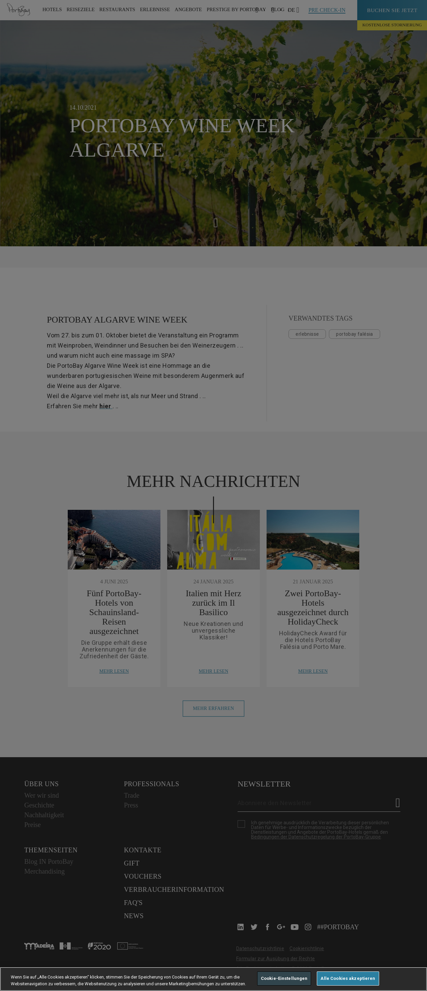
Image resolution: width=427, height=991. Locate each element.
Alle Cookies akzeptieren (348, 978)
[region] (213, 979)
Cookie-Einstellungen (284, 978)
